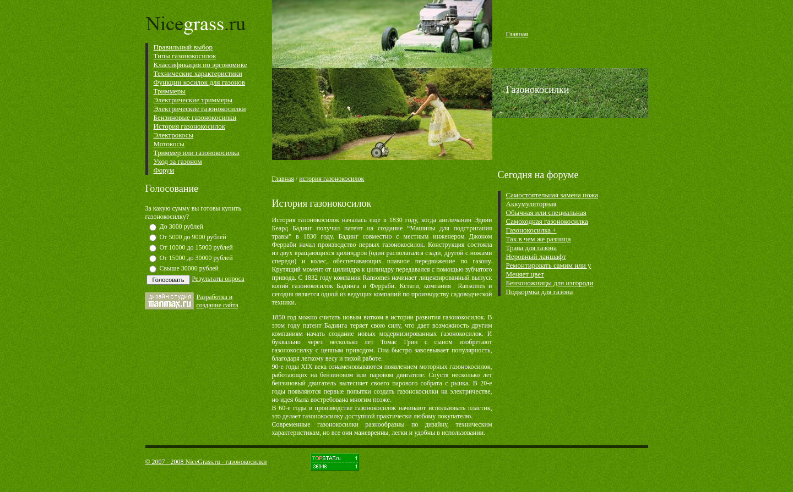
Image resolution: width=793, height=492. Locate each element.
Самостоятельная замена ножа (552, 195)
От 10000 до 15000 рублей (196, 247)
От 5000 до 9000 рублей (193, 237)
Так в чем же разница (538, 239)
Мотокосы (169, 144)
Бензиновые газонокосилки (195, 117)
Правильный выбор (183, 47)
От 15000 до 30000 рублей (196, 258)
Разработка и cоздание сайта (217, 301)
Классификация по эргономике (200, 64)
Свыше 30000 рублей (189, 268)
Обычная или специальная (546, 212)
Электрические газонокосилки (200, 108)
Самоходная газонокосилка (547, 221)
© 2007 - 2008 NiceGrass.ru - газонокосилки (206, 462)
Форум (164, 170)
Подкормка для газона (539, 292)
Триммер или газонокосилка (197, 152)
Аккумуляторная (531, 204)
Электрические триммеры (193, 100)
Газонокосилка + (531, 230)
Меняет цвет (525, 274)
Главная (283, 179)
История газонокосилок (189, 126)
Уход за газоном (178, 161)
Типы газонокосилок (185, 56)
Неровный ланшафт (536, 256)
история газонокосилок (331, 179)
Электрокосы (174, 135)
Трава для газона (531, 248)
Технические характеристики (198, 73)
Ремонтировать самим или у (548, 265)
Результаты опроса (218, 279)
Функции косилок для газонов (200, 82)
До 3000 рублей (181, 226)
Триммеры (170, 91)
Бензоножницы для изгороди (550, 283)
